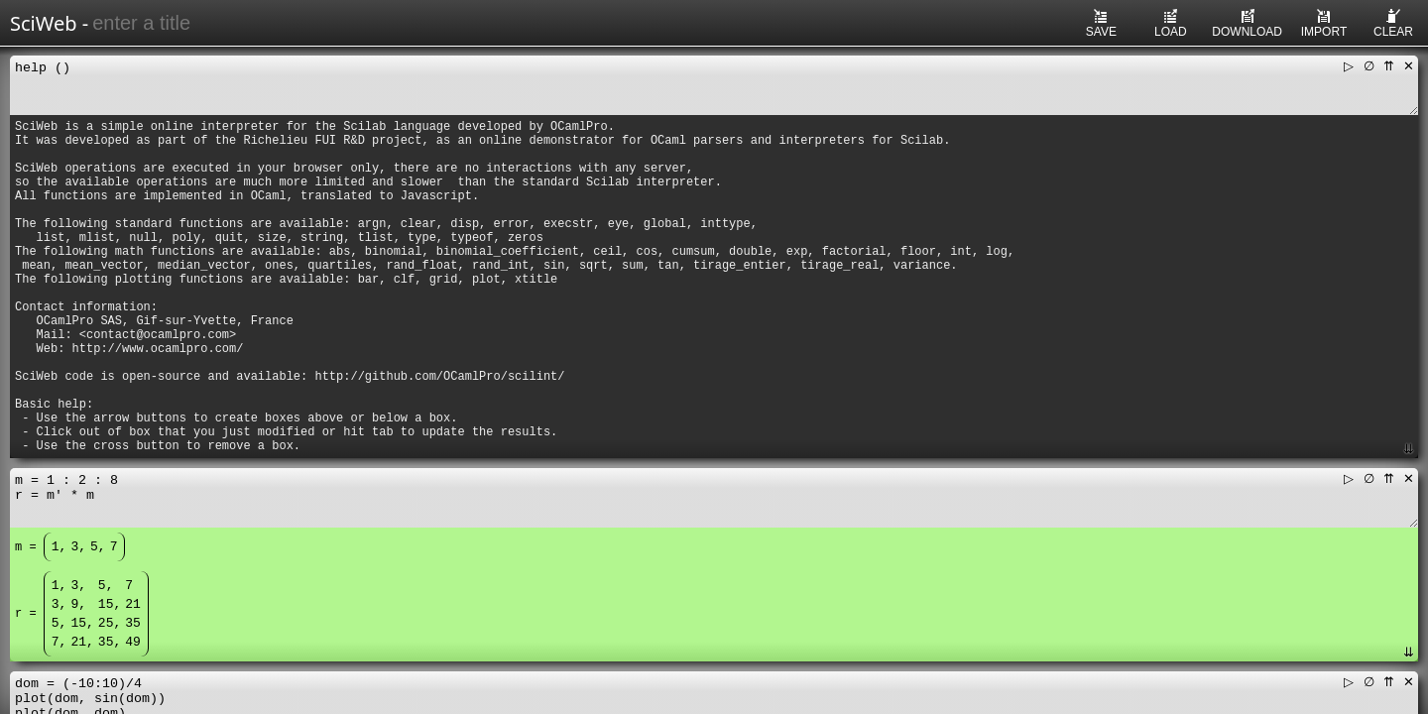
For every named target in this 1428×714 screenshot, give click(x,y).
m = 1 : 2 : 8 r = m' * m (714, 498)
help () (714, 85)
